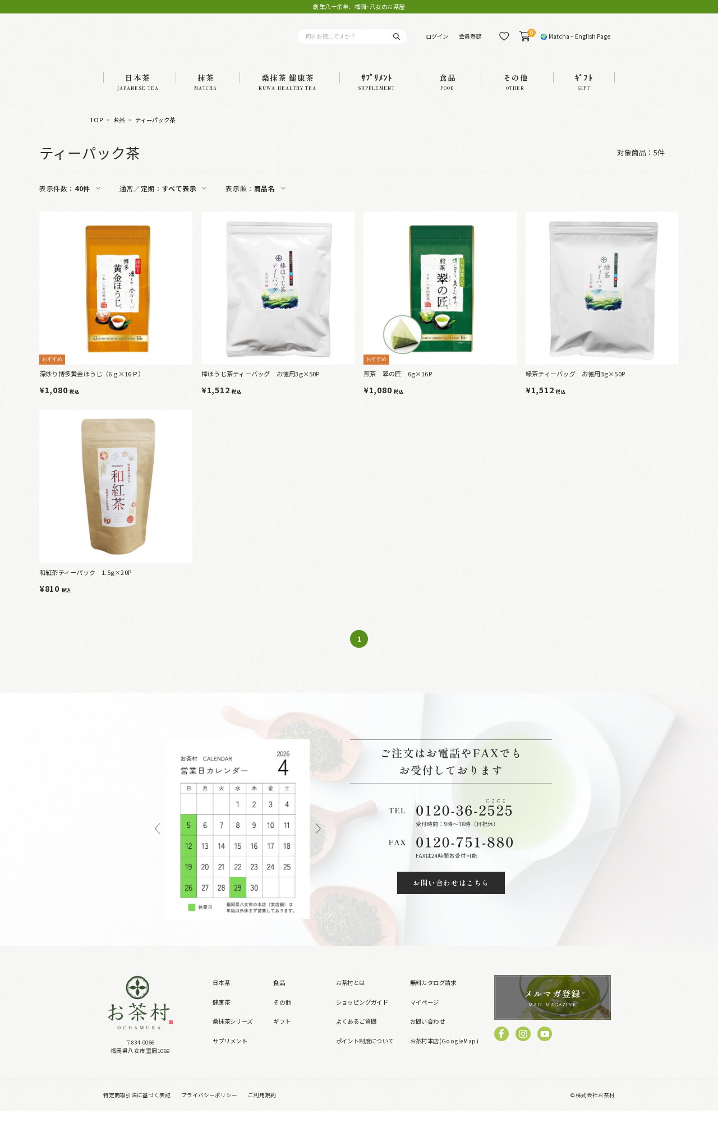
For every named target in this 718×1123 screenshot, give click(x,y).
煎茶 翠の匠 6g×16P (397, 385)
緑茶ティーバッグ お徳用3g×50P (575, 385)
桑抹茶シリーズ (233, 1033)
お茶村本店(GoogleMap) (444, 1053)
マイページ (424, 1014)
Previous (157, 842)
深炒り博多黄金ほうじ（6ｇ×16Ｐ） (91, 385)
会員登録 (470, 42)
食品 (279, 994)
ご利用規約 (262, 1107)
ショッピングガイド (362, 1014)
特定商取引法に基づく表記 (137, 1107)
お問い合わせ (427, 1033)
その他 (282, 1014)
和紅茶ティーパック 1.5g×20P (85, 583)
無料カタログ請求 (433, 994)
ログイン (437, 42)
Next (318, 842)
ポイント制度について (365, 1053)
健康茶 (221, 1014)
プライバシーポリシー (209, 1107)
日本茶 (221, 994)
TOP (96, 132)
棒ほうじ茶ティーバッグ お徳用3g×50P (260, 385)
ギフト (282, 1033)
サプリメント (230, 1053)
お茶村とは (350, 994)
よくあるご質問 (356, 1033)
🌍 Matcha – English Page (575, 42)
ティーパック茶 (155, 132)
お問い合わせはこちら (451, 895)
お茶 (119, 132)
